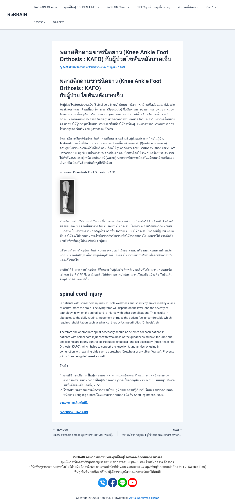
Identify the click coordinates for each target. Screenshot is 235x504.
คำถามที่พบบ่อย (181, 7)
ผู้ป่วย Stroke (105, 462)
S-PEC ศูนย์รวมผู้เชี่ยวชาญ (148, 7)
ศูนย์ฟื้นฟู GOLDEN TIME (79, 7)
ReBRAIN (17, 14)
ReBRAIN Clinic (114, 7)
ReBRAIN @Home (45, 7)
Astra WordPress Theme (144, 498)
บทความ (39, 22)
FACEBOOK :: (68, 412)
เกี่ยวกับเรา (204, 7)
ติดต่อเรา (56, 22)
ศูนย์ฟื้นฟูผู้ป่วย (155, 467)
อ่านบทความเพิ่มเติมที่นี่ (75, 402)
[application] (95, 7)
